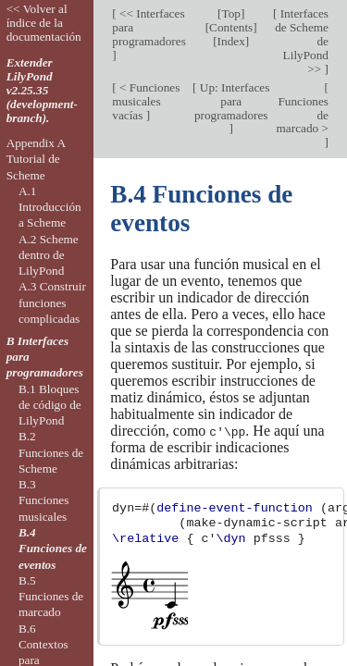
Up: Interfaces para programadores (231, 101)
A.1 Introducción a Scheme (50, 207)
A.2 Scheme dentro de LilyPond (49, 255)
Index (231, 41)
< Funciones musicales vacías (146, 101)
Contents (231, 27)
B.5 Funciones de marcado (51, 597)
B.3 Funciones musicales (44, 500)
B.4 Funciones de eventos (53, 548)
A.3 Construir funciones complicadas (52, 302)
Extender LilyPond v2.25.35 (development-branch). (42, 90)
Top (230, 13)
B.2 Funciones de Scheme (51, 452)
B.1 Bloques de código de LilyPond (50, 405)
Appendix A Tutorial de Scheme (36, 159)
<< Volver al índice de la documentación (43, 22)
